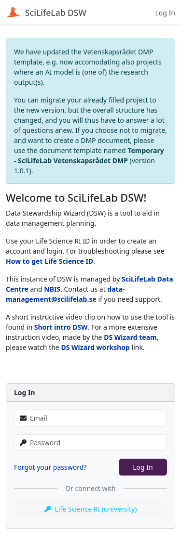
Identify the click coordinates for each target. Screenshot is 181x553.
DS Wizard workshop (95, 347)
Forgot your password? (50, 467)
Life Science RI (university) (90, 509)
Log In (165, 12)
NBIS (52, 289)
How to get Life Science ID (49, 261)
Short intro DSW (61, 327)
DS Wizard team (130, 337)
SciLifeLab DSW (46, 12)
